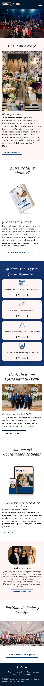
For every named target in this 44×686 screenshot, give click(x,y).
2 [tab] (20, 35)
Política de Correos (31, 672)
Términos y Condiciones (22, 674)
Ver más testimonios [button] (22, 592)
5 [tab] (29, 643)
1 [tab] (17, 35)
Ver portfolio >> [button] (14, 433)
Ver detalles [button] (9, 533)
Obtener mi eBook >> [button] (17, 252)
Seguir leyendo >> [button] (12, 152)
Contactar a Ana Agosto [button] (22, 655)
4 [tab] (27, 35)
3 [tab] (24, 35)
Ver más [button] (22, 295)
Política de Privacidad (13, 672)
